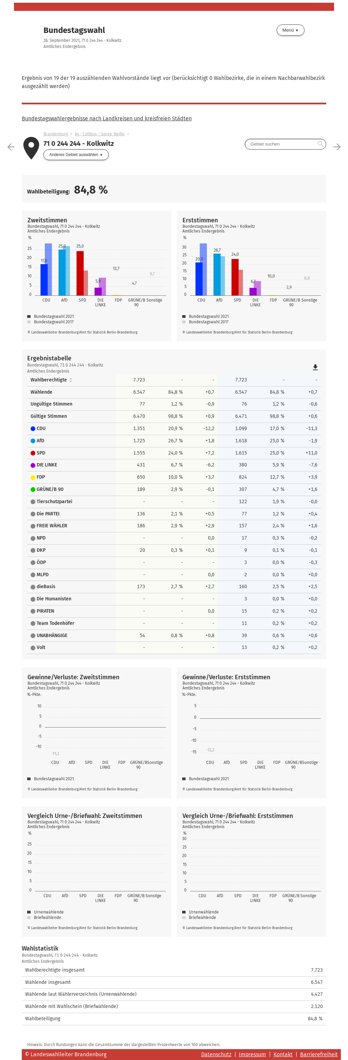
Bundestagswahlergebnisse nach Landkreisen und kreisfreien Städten (107, 118)
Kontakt (283, 1054)
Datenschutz (216, 1054)
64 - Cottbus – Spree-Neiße (100, 134)
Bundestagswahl (74, 30)
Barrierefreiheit (319, 1054)
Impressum (252, 1054)
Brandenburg (56, 134)
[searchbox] (285, 144)
